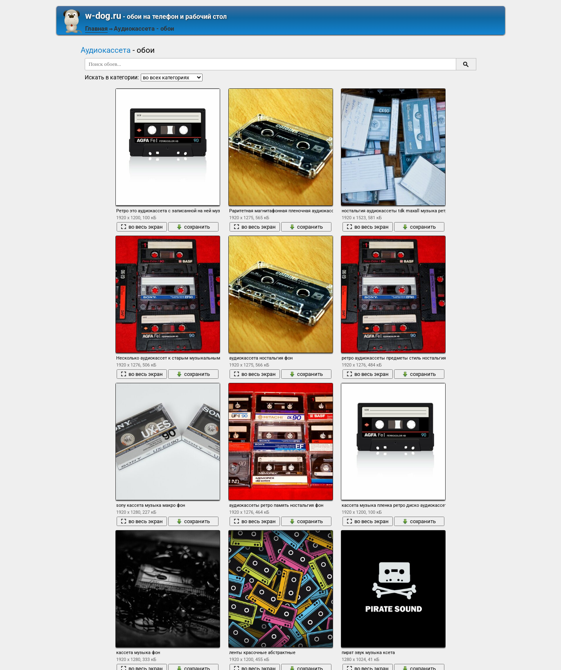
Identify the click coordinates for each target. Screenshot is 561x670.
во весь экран (142, 227)
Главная (96, 28)
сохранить (193, 227)
